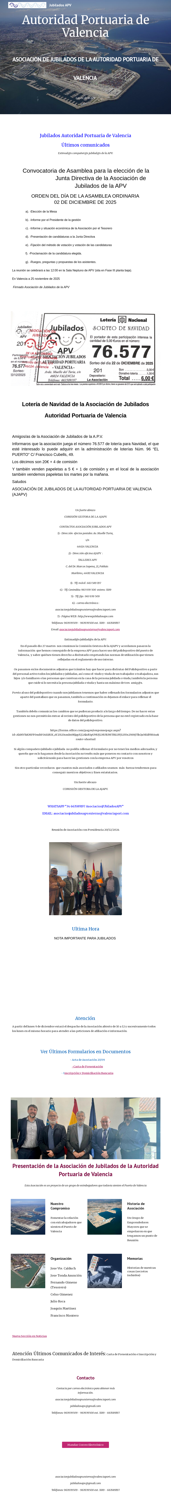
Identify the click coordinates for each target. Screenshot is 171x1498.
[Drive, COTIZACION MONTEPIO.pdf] (85, 978)
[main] (85, 52)
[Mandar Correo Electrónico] (85, 1444)
